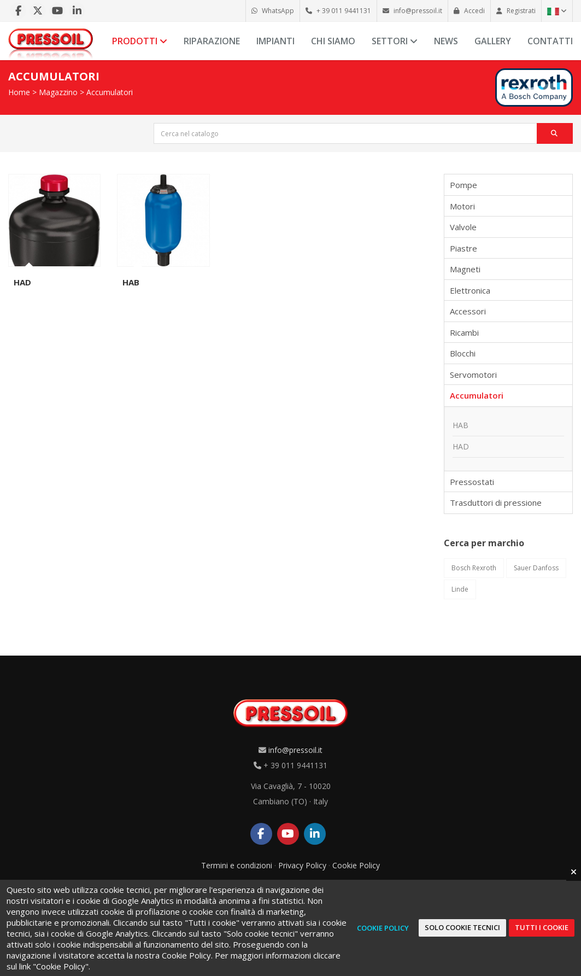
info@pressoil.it (295, 750)
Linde (459, 589)
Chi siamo (333, 41)
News (446, 41)
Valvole (463, 226)
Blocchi (463, 353)
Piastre (463, 248)
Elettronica (470, 290)
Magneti (465, 269)
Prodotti (139, 41)
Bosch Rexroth (473, 567)
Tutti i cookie (541, 927)
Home (19, 92)
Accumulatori (109, 92)
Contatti (550, 41)
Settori (395, 41)
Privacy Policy (302, 865)
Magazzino (58, 92)
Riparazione (212, 41)
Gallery (492, 41)
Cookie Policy (356, 865)
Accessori (468, 311)
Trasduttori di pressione (496, 502)
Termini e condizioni (236, 865)
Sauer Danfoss (536, 567)
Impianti (275, 41)
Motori (462, 206)
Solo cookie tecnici (462, 927)
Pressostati (472, 481)
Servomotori (473, 374)
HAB (130, 282)
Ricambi (464, 332)
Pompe (463, 184)
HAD (22, 282)
